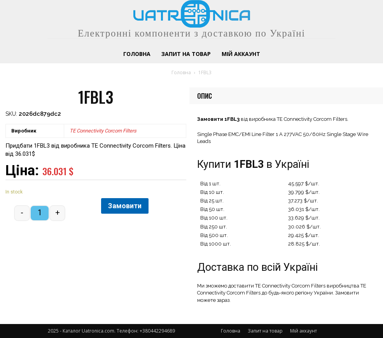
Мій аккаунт (303, 331)
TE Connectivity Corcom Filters (103, 131)
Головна (181, 72)
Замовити (125, 206)
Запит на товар (265, 331)
